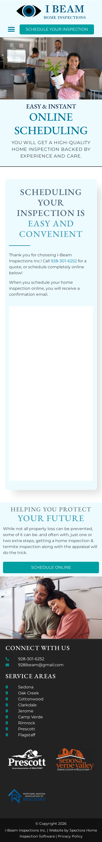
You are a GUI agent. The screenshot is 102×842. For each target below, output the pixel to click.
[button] (11, 29)
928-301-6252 (64, 261)
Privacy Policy (70, 836)
